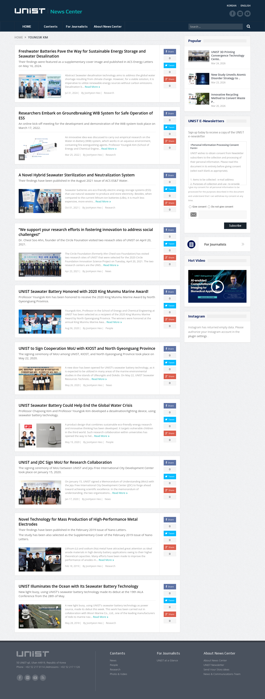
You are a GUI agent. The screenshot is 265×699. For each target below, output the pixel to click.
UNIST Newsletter (214, 665)
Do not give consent (222, 207)
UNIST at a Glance (167, 660)
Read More (91, 86)
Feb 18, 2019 (72, 566)
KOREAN (231, 5)
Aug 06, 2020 (72, 328)
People (109, 328)
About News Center (108, 26)
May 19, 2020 (72, 442)
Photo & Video (118, 674)
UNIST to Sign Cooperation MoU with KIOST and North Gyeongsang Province (87, 348)
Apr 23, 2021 (72, 271)
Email (193, 214)
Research (109, 93)
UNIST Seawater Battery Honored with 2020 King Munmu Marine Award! (83, 291)
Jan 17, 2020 (71, 499)
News (108, 271)
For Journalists (77, 26)
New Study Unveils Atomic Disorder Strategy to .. (228, 76)
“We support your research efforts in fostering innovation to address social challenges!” (86, 232)
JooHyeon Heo (92, 93)
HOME (26, 26)
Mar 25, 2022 (72, 154)
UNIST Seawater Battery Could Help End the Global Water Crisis (75, 405)
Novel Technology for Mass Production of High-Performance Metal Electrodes (78, 522)
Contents (50, 26)
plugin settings (198, 336)
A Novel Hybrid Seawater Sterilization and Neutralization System (77, 175)
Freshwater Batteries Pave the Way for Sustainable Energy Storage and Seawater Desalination (82, 54)
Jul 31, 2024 (71, 93)
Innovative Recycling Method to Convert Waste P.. (228, 98)
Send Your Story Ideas (216, 669)
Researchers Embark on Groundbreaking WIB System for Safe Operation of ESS (86, 116)
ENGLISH (246, 5)
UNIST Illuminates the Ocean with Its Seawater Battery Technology (78, 586)
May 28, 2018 (72, 623)
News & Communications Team (222, 674)
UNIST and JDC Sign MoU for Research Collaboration (65, 462)
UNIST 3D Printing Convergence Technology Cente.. (227, 55)
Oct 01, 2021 (72, 207)
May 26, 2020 (72, 385)
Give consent (199, 207)
